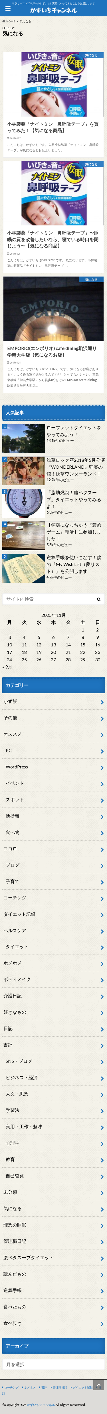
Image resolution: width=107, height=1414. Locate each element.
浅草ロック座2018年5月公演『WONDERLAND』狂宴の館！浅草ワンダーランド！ (76, 466)
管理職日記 (14, 1241)
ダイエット (17, 946)
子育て (12, 881)
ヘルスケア (14, 930)
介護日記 (12, 995)
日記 (8, 1028)
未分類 (10, 1192)
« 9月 (7, 666)
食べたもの (14, 1306)
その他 (10, 717)
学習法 (12, 1110)
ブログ (12, 865)
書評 (8, 1044)
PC (9, 750)
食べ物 (12, 832)
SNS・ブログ (19, 1061)
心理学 (12, 1143)
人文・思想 (17, 1093)
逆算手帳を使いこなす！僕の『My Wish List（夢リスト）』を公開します (74, 564)
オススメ (12, 734)
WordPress (17, 766)
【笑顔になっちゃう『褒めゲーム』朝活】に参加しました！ (74, 531)
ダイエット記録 (19, 914)
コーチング (14, 897)
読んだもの (14, 1273)
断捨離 (12, 815)
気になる (12, 1208)
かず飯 (10, 701)
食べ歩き (12, 1323)
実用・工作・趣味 (24, 1126)
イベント (15, 783)
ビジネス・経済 (22, 1077)
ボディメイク (17, 979)
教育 (10, 1159)
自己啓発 (15, 1175)
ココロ (10, 848)
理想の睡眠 (14, 1224)
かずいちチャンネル (41, 1405)
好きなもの (14, 1012)
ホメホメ (12, 962)
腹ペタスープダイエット (28, 1257)
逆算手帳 (12, 1290)
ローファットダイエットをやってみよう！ (74, 431)
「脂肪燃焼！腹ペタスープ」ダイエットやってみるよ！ (74, 499)
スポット (15, 799)
